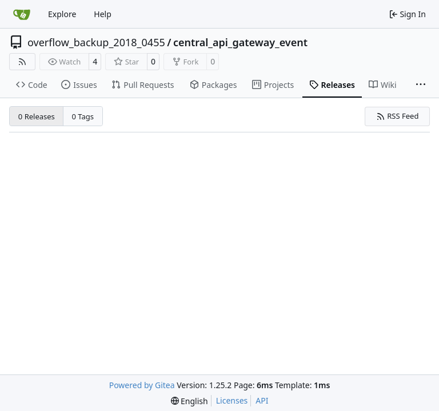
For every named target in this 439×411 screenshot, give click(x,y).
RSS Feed (397, 116)
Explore (62, 14)
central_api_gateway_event (240, 42)
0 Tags (83, 116)
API (262, 400)
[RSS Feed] (22, 61)
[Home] (22, 14)
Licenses (232, 400)
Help (102, 14)
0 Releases (36, 116)
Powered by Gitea (142, 385)
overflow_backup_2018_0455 (96, 42)
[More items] (421, 85)
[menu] (189, 401)
